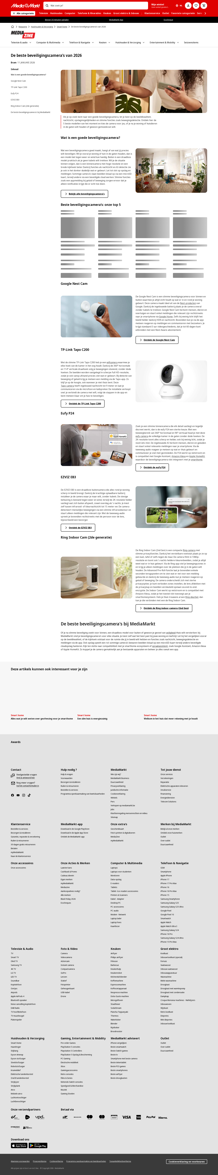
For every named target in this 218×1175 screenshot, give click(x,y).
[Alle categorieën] (23, 13)
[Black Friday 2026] (68, 899)
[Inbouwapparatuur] (169, 973)
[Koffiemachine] (117, 980)
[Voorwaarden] (66, 778)
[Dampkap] (165, 996)
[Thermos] (114, 1015)
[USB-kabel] (65, 992)
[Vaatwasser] (166, 965)
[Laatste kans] (66, 867)
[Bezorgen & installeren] (70, 782)
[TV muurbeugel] (17, 1015)
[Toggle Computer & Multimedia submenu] (63, 42)
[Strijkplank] (15, 1085)
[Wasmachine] (166, 976)
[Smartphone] (166, 871)
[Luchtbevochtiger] (18, 1101)
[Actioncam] (65, 961)
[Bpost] (15, 1117)
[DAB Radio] (15, 1008)
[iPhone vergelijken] (119, 1043)
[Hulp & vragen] (67, 774)
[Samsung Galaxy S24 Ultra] (172, 938)
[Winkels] (114, 797)
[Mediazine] (65, 887)
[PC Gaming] (65, 1058)
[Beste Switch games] (119, 1050)
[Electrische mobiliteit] (69, 1062)
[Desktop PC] (116, 902)
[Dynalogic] (15, 1127)
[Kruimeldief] (16, 1070)
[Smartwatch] (166, 918)
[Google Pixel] (166, 910)
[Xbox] (63, 1066)
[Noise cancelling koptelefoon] (23, 1004)
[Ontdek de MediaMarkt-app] (73, 836)
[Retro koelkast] (167, 1012)
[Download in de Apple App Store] (74, 832)
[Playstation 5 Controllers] (71, 1050)
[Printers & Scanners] (119, 895)
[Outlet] (163, 836)
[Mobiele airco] (16, 1093)
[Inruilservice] (166, 790)
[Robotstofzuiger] (18, 1066)
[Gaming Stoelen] (68, 1093)
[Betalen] (14, 848)
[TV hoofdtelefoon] (18, 1012)
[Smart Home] (16, 1043)
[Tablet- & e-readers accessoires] (124, 891)
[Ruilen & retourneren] (70, 786)
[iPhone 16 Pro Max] (169, 891)
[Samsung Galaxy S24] (170, 930)
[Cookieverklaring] (118, 793)
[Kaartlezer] (115, 926)
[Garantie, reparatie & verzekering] (25, 836)
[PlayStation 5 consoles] (70, 1046)
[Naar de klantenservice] (21, 856)
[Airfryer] (114, 953)
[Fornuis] (164, 961)
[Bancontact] (65, 1117)
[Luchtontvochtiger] (18, 1097)
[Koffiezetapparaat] (119, 988)
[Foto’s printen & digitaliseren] (123, 832)
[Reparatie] (165, 782)
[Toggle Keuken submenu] (109, 42)
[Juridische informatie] (119, 790)
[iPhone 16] (165, 887)
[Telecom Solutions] (168, 801)
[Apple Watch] (166, 922)
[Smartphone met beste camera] (124, 1058)
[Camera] (64, 953)
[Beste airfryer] (116, 1074)
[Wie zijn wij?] (116, 774)
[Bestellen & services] (69, 790)
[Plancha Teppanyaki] (119, 1012)
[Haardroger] (16, 1046)
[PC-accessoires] (117, 906)
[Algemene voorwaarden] (20, 1161)
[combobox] (98, 5)
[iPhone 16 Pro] (167, 934)
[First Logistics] (27, 1128)
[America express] (138, 1117)
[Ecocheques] (66, 902)
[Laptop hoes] (116, 922)
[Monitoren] (115, 875)
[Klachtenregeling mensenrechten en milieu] (129, 813)
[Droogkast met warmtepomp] (173, 988)
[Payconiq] (77, 1117)
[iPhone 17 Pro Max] (169, 883)
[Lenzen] (64, 976)
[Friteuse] (114, 961)
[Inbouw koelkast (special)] (171, 957)
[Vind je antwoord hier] (25, 777)
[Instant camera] (67, 965)
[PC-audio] (115, 910)
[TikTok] (30, 795)
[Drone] (63, 996)
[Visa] (126, 1117)
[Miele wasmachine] (168, 980)
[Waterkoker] (116, 1019)
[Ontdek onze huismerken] (171, 832)
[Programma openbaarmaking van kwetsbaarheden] (83, 793)
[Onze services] (167, 774)
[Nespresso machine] (119, 992)
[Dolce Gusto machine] (120, 996)
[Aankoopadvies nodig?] (70, 891)
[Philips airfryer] (117, 957)
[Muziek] (64, 1089)
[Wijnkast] (164, 1008)
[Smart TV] (15, 957)
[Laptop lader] (116, 918)
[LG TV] (13, 973)
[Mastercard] (101, 1117)
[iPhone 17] (165, 879)
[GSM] (163, 867)
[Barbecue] (115, 965)
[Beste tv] (114, 1054)
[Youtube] (19, 795)
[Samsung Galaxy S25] (170, 902)
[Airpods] (14, 992)
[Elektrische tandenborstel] (22, 1074)
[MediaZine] (115, 836)
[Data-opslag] (116, 879)
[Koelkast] (164, 953)
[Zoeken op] (47, 5)
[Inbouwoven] (166, 1004)
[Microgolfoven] (117, 1000)
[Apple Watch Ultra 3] (169, 926)
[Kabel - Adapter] (117, 899)
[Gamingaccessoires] (69, 1070)
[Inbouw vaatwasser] (169, 969)
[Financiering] (166, 793)
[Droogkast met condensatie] (172, 992)
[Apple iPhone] (166, 875)
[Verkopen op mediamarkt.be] (123, 805)
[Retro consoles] (67, 1074)
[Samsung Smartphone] (170, 899)
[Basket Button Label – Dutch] (203, 5)
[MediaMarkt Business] (120, 778)
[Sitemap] (114, 817)
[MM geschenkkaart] (114, 1117)
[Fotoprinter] (65, 984)
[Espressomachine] (118, 984)
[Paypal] (150, 1117)
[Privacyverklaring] (118, 786)
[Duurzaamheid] (117, 782)
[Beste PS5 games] (118, 1066)
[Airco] (13, 1089)
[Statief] (64, 980)
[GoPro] (63, 973)
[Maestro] (89, 1117)
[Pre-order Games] (68, 1043)
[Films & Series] (66, 1078)
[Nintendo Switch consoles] (72, 1082)
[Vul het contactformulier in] (27, 785)
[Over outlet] (165, 840)
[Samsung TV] (16, 965)
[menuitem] (43, 13)
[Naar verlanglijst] (196, 5)
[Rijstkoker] (115, 1027)
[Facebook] (13, 795)
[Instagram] (25, 795)
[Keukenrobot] (116, 973)
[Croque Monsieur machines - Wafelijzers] (178, 1000)
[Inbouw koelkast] (168, 1023)
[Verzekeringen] (167, 778)
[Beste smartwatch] (118, 1046)
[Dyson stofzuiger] (18, 1058)
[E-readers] (115, 883)
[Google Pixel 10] (167, 914)
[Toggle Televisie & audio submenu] (30, 42)
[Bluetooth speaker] (19, 1000)
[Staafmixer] (115, 1004)
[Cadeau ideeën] (67, 875)
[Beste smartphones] (119, 1070)
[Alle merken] (66, 895)
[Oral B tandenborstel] (20, 1078)
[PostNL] (27, 1117)
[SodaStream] (116, 1008)
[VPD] (39, 1117)
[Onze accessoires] (18, 867)
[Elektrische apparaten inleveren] (174, 786)
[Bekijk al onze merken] (170, 829)
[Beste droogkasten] (119, 1078)
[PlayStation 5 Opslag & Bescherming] (76, 1054)
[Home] (13, 26)
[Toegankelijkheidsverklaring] (120, 1161)
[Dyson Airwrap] (17, 1054)
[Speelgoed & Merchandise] (72, 1085)
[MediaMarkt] (25, 6)
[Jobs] (112, 809)
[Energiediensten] (168, 797)
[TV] (12, 953)
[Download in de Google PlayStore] (75, 829)
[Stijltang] (14, 1050)
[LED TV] (14, 976)
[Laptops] (114, 867)
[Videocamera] (66, 957)
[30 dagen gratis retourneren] (23, 844)
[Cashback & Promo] (69, 871)
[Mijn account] (188, 5)
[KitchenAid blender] (119, 976)
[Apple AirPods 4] (17, 996)
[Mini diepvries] (166, 1019)
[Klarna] (163, 1118)
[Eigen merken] (66, 879)
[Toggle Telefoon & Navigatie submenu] (93, 42)
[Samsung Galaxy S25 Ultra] (172, 906)
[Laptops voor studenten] (121, 871)
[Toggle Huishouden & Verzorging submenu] (143, 42)
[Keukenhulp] (116, 969)
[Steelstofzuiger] (17, 1062)
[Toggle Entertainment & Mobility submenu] (178, 42)
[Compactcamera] (68, 969)
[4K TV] (13, 969)
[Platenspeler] (16, 1019)
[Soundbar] (15, 980)
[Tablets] (114, 887)
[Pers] (113, 801)
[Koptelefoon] (16, 984)
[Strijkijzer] (15, 1082)
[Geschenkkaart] (117, 829)
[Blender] (114, 1023)
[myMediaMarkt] (17, 852)
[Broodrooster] (116, 1031)
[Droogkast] (165, 984)
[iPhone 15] (165, 895)
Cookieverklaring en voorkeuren (186, 1161)
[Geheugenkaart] (68, 988)
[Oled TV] (14, 961)
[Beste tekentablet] (118, 1062)
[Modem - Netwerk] (118, 914)
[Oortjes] (14, 988)
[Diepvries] (165, 1015)
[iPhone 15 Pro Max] (169, 941)
